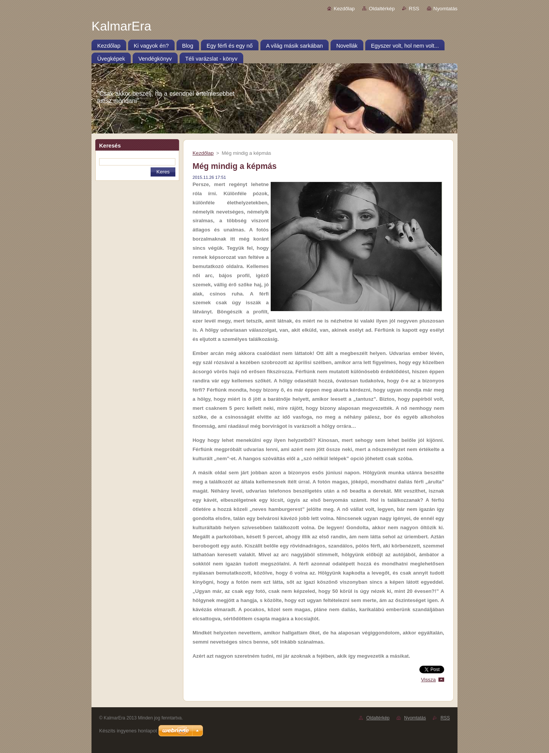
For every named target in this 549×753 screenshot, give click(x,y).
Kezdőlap (344, 8)
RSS (414, 8)
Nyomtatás (445, 8)
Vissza (428, 679)
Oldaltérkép (382, 8)
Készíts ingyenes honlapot (128, 731)
